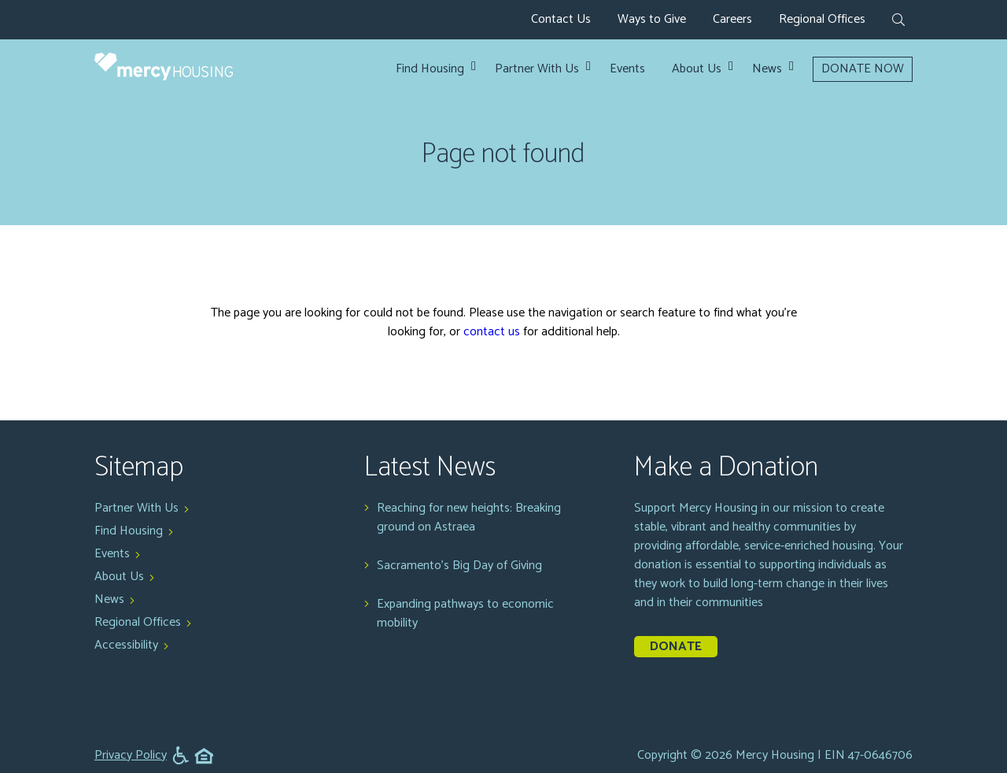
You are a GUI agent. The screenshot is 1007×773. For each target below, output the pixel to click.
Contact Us (561, 19)
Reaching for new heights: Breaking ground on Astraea (469, 518)
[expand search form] (898, 21)
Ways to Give (652, 19)
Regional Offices (822, 19)
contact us (491, 331)
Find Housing (430, 69)
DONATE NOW (862, 69)
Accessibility (126, 645)
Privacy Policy (130, 755)
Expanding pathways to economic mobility (465, 614)
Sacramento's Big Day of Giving (459, 566)
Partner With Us (537, 69)
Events (627, 69)
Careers (732, 19)
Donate (676, 646)
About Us (696, 69)
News (767, 69)
